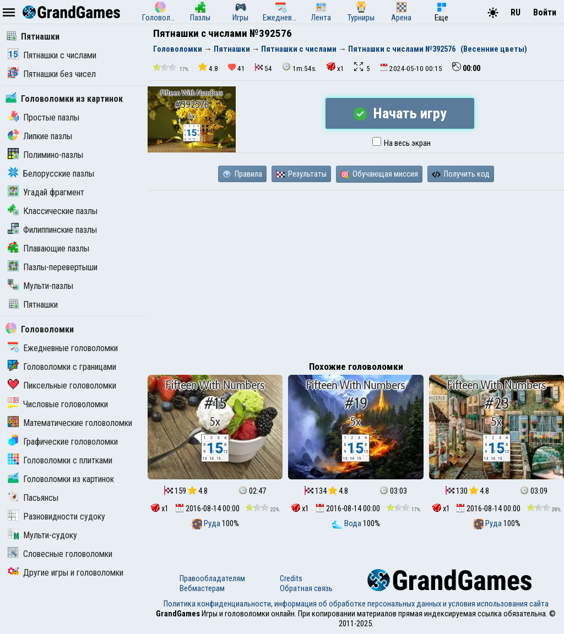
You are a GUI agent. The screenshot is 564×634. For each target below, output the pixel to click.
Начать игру (400, 113)
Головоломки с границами (62, 367)
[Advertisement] (356, 273)
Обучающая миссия (379, 174)
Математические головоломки (70, 423)
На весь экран (401, 143)
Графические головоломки (63, 441)
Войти (544, 12)
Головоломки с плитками (60, 460)
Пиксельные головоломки (62, 385)
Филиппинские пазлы (52, 230)
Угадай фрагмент (46, 192)
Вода (347, 523)
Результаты (301, 174)
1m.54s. (299, 67)
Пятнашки (32, 36)
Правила (242, 174)
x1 (335, 67)
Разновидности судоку (56, 516)
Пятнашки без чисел (52, 74)
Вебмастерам (202, 588)
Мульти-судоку (42, 535)
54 (263, 68)
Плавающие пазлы (48, 248)
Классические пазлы (52, 211)
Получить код (461, 174)
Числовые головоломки (58, 404)
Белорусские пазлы (51, 173)
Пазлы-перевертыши (52, 267)
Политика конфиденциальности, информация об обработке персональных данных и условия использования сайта (356, 604)
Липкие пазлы (40, 136)
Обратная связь (306, 588)
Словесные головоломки (60, 554)
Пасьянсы (33, 498)
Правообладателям (212, 578)
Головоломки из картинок (64, 99)
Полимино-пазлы (45, 155)
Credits (291, 578)
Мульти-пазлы (40, 286)
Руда (206, 523)
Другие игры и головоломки (65, 572)
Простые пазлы (43, 117)
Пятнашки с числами (52, 55)
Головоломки (40, 329)
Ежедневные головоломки (63, 348)
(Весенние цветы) (493, 49)
